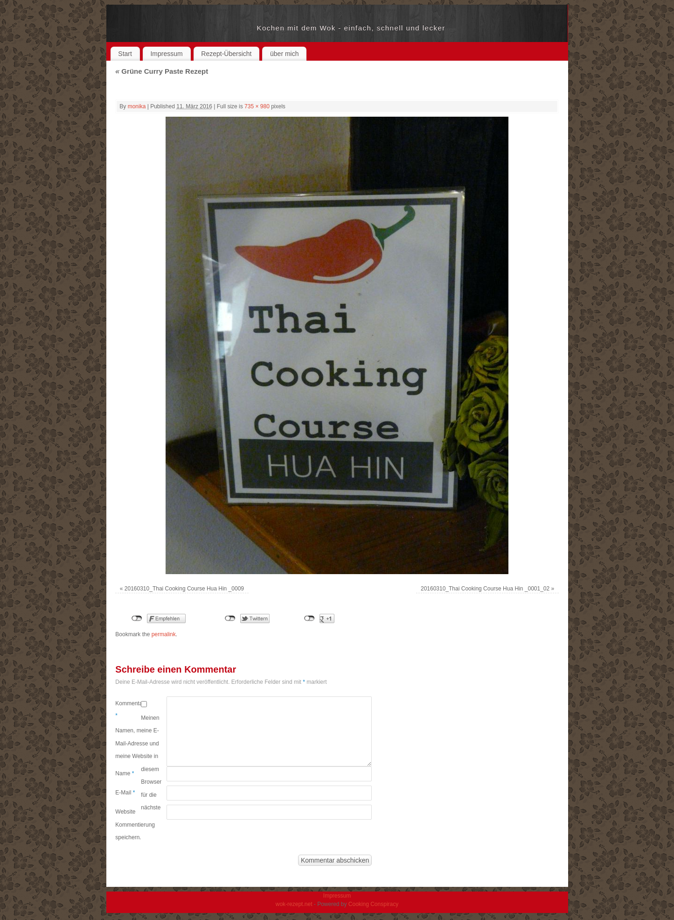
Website (125, 811)
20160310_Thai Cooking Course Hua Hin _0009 (184, 588)
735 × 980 (257, 106)
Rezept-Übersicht (226, 53)
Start (125, 53)
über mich (284, 53)
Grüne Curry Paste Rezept (161, 71)
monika (137, 106)
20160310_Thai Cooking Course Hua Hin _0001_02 (485, 588)
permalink (164, 634)
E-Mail (125, 792)
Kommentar (128, 709)
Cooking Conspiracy (373, 904)
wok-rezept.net (186, 28)
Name (124, 773)
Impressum (166, 53)
